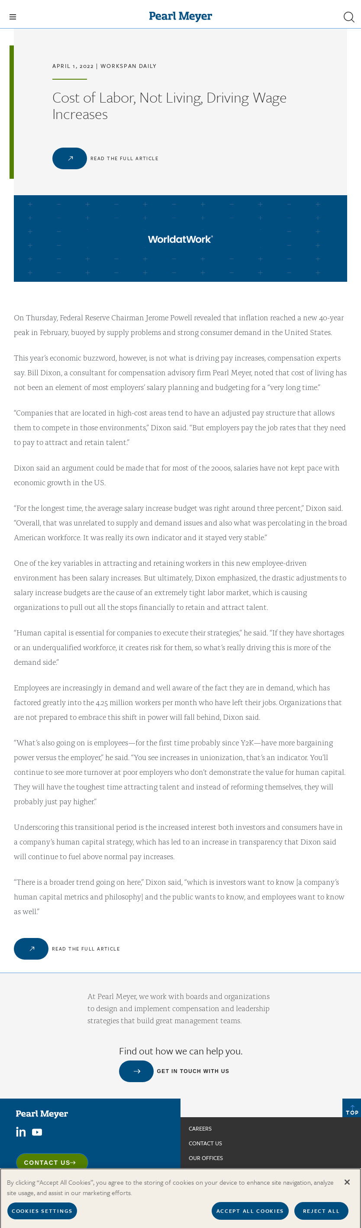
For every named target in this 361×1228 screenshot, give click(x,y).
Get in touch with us (193, 1071)
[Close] (347, 1191)
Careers (200, 1128)
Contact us (205, 1143)
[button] (349, 17)
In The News (205, 1172)
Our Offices (206, 1158)
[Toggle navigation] (12, 17)
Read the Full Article (124, 158)
